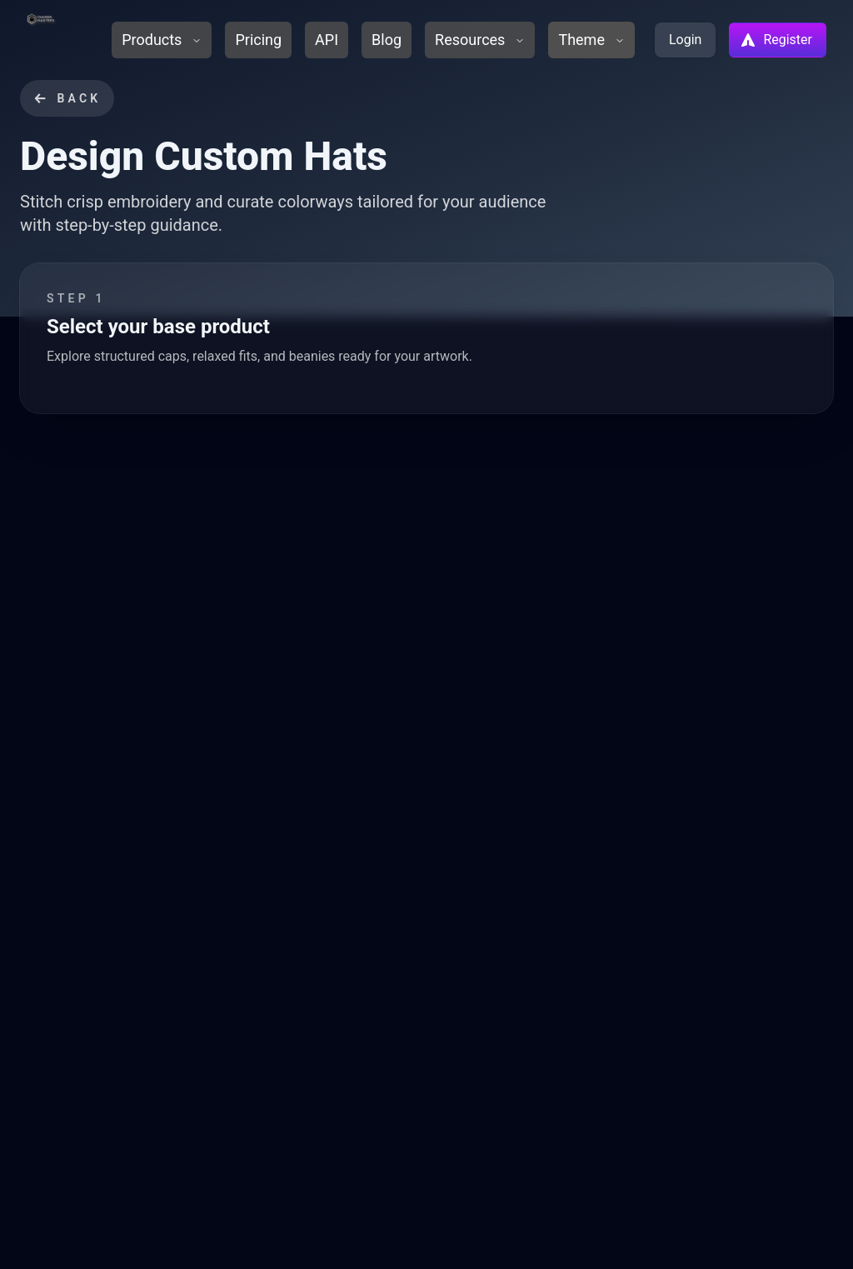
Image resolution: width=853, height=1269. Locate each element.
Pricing (258, 39)
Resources (480, 39)
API (326, 39)
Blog (387, 39)
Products (162, 39)
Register (776, 40)
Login (685, 39)
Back (67, 98)
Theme (591, 39)
